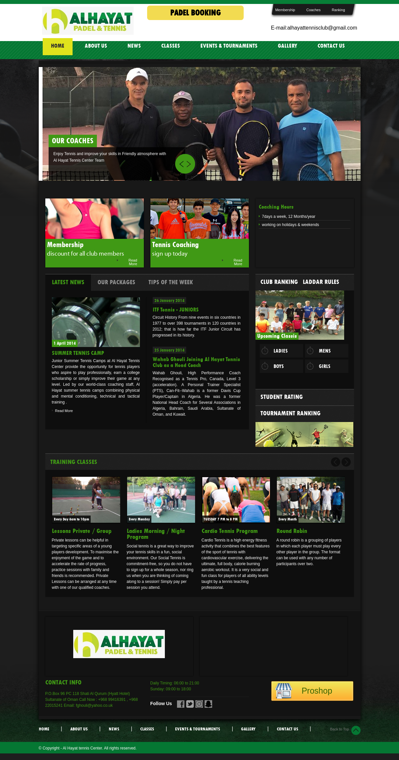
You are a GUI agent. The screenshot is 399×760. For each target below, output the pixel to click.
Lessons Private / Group (82, 531)
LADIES (281, 351)
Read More (132, 262)
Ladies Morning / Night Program (156, 534)
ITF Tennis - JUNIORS (176, 309)
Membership (285, 10)
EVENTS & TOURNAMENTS (228, 45)
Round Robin (292, 531)
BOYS (279, 366)
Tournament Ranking (290, 413)
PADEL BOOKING (195, 13)
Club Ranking (279, 282)
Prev (180, 164)
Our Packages (116, 282)
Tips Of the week (170, 282)
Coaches (313, 10)
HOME (57, 45)
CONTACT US (331, 45)
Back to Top (339, 729)
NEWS (134, 45)
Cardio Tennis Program (230, 531)
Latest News (68, 282)
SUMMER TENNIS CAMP (78, 353)
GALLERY (287, 45)
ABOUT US (96, 45)
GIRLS (324, 366)
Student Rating (281, 397)
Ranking (338, 10)
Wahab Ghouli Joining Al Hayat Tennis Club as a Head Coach (196, 362)
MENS (325, 351)
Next (190, 164)
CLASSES (170, 45)
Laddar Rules (321, 282)
